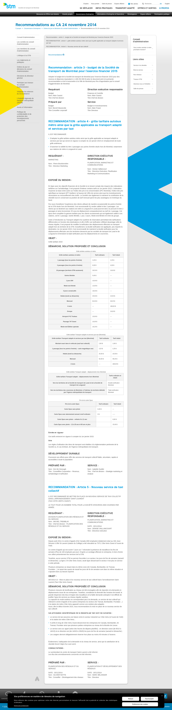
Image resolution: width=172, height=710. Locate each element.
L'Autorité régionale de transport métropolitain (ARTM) (25, 100)
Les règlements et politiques (23, 61)
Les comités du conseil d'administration (25, 43)
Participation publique (161, 14)
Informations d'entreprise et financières (110, 14)
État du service (138, 70)
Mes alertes (133, 4)
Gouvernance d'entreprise (85, 14)
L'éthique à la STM (24, 55)
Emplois (86, 4)
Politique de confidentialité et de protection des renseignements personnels (24, 116)
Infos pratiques (104, 8)
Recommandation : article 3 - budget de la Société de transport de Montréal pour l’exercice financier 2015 (79, 37)
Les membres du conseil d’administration (26, 50)
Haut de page (37, 679)
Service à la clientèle (140, 65)
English (167, 4)
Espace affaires (145, 14)
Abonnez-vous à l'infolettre (141, 84)
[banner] (21, 6)
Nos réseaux (137, 74)
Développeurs (132, 14)
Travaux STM (137, 79)
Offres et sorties (147, 8)
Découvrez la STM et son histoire (47, 14)
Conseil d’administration (26, 37)
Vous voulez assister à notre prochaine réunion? (142, 48)
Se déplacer (86, 8)
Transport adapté (125, 8)
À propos (164, 8)
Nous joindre (95, 4)
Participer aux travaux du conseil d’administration (25, 85)
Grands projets (67, 14)
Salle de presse (107, 4)
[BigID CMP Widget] (86, 701)
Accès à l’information (24, 107)
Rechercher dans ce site (143, 4)
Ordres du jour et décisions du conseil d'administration (60, 28)
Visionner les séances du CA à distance (25, 93)
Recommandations (55, 55)
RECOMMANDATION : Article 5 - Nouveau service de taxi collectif (67, 46)
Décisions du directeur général (25, 77)
